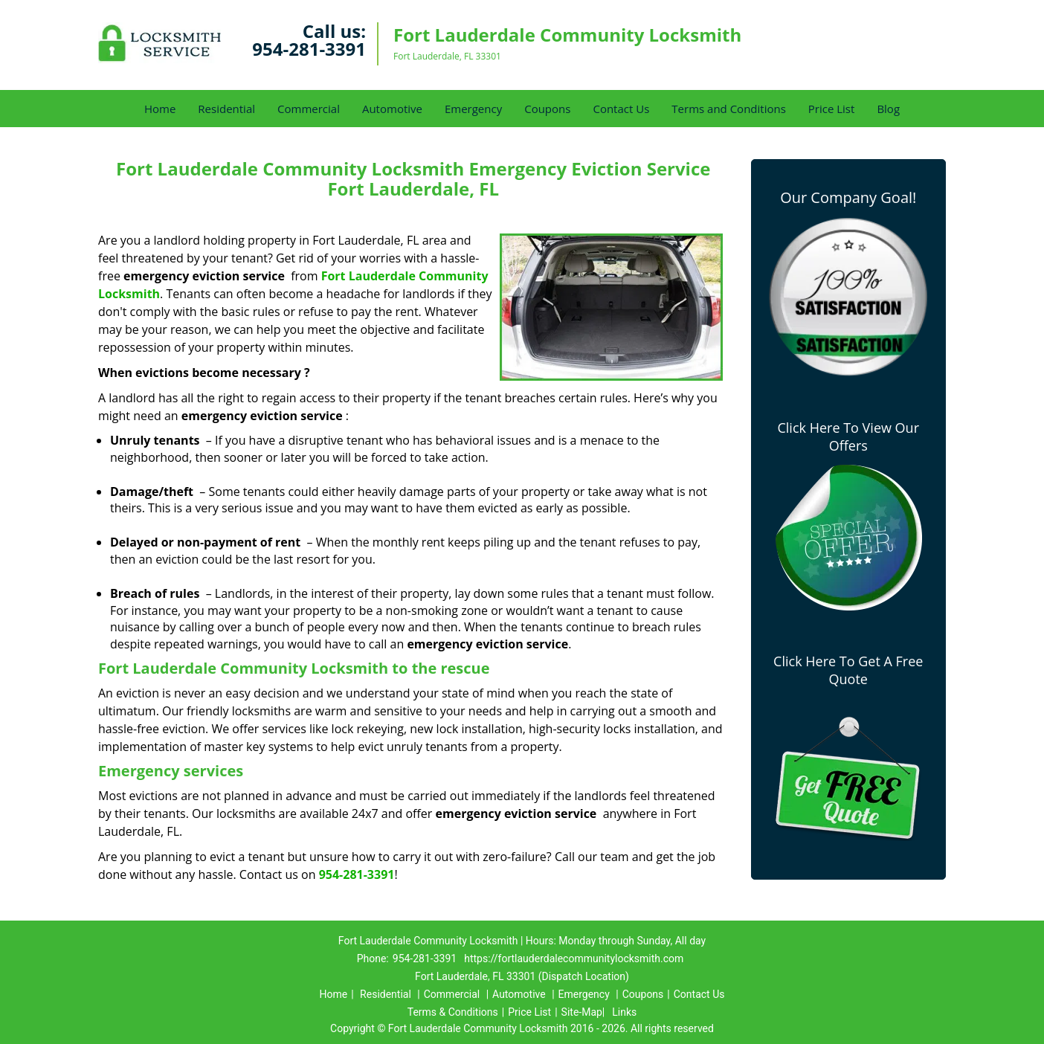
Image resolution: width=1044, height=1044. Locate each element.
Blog (888, 108)
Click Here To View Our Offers (848, 436)
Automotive (392, 108)
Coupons (547, 108)
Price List (831, 108)
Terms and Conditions (728, 108)
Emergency (473, 108)
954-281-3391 (309, 48)
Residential (226, 108)
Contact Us (621, 108)
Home (159, 108)
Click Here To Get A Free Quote (848, 670)
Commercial (308, 108)
